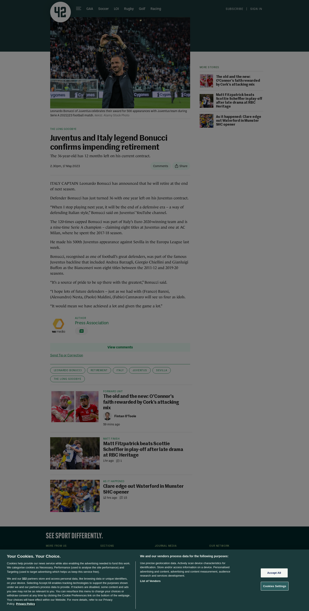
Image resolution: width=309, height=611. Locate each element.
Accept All (274, 572)
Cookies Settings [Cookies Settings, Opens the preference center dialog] (274, 586)
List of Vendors (150, 581)
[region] (154, 580)
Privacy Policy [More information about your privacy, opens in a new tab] (25, 603)
